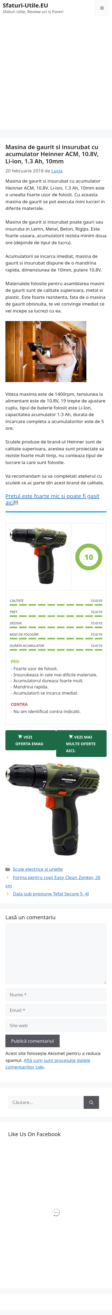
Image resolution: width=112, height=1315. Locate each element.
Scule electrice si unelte (38, 869)
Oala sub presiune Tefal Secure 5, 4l (51, 894)
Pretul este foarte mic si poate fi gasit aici (52, 499)
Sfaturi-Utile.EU (25, 5)
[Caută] (91, 1102)
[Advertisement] (56, 74)
